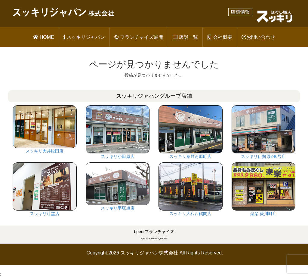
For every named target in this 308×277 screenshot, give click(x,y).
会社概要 (219, 37)
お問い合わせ (258, 37)
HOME (43, 37)
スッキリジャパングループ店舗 (154, 96)
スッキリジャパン (84, 37)
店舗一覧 (185, 37)
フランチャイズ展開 (138, 37)
